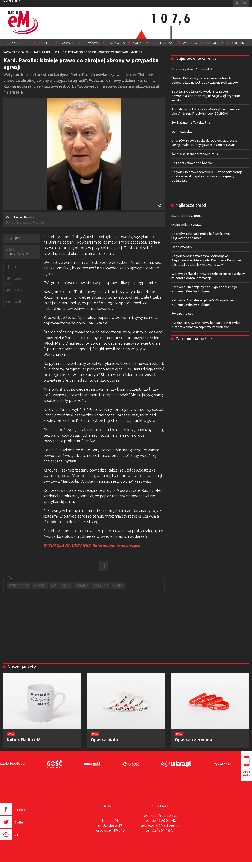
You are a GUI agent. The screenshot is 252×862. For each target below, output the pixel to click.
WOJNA (117, 585)
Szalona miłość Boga (186, 215)
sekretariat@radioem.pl (160, 825)
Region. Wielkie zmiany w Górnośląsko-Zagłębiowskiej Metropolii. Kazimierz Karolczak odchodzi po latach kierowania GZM (206, 260)
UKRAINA (81, 585)
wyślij (18, 301)
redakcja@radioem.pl (160, 815)
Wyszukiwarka (245, 3)
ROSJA (65, 585)
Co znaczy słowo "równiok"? (191, 69)
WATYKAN (100, 585)
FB (16, 267)
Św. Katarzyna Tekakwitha (190, 122)
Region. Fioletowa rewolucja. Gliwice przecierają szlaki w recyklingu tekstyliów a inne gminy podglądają (207, 176)
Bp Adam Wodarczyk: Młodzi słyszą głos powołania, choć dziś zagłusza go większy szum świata (205, 96)
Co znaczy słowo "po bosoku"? (193, 163)
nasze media (11, 1)
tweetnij (19, 278)
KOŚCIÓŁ (39, 585)
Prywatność (222, 764)
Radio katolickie (12, 764)
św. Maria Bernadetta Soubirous (194, 154)
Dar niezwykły (181, 131)
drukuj (18, 290)
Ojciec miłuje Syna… (186, 224)
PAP (53, 585)
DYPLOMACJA (19, 585)
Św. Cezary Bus (182, 313)
